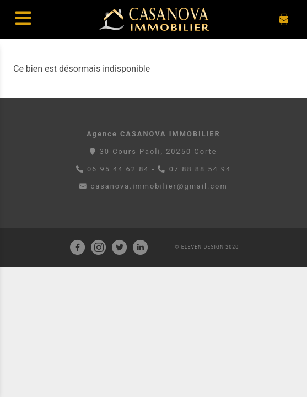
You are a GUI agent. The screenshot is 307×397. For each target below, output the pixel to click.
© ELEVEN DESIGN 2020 (207, 247)
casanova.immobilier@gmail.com (153, 186)
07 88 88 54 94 (200, 169)
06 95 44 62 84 (118, 169)
